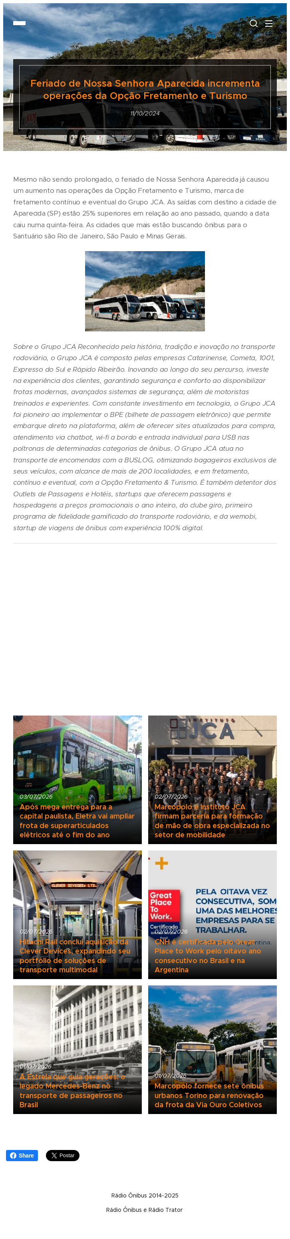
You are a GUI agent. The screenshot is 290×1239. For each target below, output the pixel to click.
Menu (268, 23)
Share (22, 1155)
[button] (253, 23)
